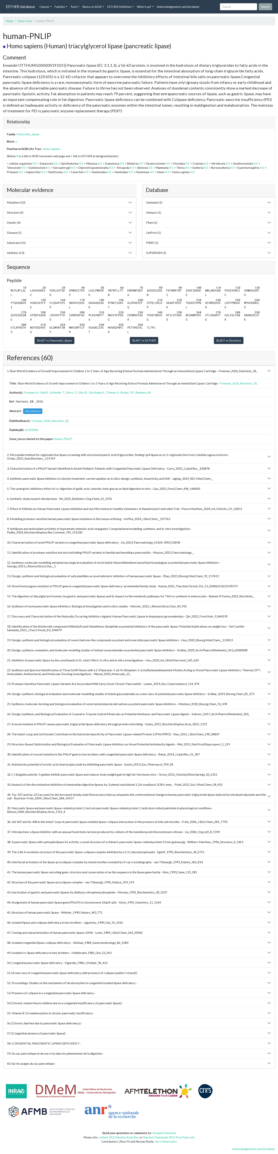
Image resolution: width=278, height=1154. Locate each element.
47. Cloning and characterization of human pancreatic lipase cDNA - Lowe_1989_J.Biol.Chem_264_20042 (75, 932)
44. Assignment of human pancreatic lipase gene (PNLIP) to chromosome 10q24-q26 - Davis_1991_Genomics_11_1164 (84, 902)
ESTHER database (20, 6)
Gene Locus (24, 21)
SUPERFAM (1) (156, 252)
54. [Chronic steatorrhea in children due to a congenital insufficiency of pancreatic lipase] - (65, 1003)
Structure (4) (15, 212)
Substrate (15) (16, 242)
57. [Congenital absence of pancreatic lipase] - (37, 1033)
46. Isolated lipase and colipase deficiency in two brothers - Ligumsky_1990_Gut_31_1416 (65, 922)
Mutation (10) (16, 202)
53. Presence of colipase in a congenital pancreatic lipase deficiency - (51, 993)
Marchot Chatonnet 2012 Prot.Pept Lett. (169, 1137)
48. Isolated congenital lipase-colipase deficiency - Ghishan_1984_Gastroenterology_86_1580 (67, 942)
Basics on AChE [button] (92, 6)
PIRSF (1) (152, 242)
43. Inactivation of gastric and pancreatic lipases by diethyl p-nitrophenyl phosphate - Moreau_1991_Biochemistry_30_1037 (87, 892)
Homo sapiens (52, 149)
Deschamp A (96, 392)
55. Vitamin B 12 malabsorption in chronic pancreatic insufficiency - (51, 1013)
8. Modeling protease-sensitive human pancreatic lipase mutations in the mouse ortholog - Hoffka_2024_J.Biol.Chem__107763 (88, 519)
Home (9, 21)
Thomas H (112, 392)
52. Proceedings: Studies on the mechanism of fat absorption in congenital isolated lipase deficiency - (72, 983)
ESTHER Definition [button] (119, 6)
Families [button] (59, 6)
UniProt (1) (153, 232)
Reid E (44, 392)
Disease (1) (14, 232)
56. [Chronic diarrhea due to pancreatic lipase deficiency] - (44, 1023)
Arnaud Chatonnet (164, 1133)
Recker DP (127, 392)
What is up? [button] (144, 6)
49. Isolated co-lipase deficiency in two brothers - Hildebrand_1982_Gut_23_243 (59, 952)
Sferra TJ (71, 392)
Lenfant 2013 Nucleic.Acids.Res (118, 1137)
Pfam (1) (151, 222)
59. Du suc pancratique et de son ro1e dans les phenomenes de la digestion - (55, 1053)
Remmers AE (143, 392)
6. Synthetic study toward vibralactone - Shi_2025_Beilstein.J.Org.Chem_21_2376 (59, 498)
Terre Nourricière (166, 1141)
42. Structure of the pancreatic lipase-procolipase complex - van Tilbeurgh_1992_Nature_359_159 (70, 882)
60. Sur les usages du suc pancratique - (31, 1063)
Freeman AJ (31, 392)
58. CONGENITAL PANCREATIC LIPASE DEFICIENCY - (44, 1043)
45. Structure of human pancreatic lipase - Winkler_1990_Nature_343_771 (54, 912)
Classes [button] (44, 6)
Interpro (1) (153, 212)
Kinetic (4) (13, 222)
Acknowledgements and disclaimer (178, 6)
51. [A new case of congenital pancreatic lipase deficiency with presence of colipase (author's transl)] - (72, 973)
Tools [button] (73, 6)
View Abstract (33, 411)
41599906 (31, 430)
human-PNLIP (63, 439)
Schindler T (57, 392)
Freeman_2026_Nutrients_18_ (239, 383)
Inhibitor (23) (15, 252)
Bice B (83, 392)
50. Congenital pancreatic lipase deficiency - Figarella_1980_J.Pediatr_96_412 (57, 963)
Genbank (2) (154, 202)
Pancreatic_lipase (28, 134)
